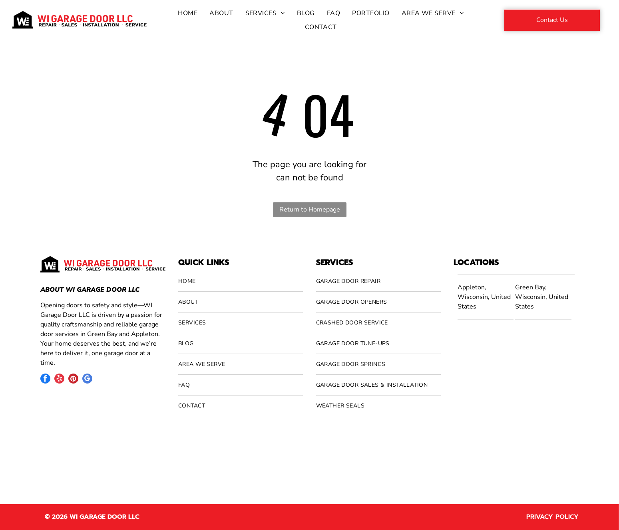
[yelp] (59, 380)
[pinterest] (73, 380)
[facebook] (45, 380)
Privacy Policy (552, 517)
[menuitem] (187, 13)
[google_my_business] (87, 380)
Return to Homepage (309, 209)
